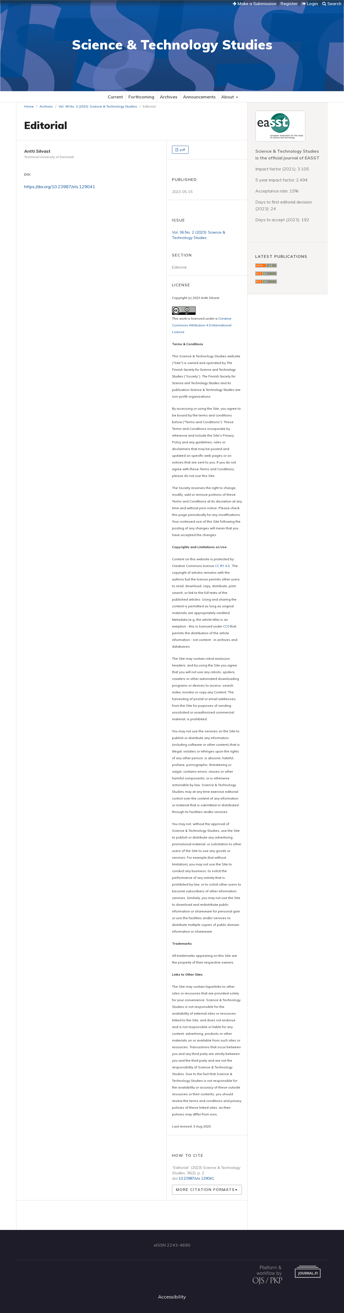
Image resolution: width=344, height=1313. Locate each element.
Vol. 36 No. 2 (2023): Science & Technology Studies (98, 106)
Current (115, 96)
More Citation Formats (205, 1189)
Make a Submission (254, 3)
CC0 (226, 626)
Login (310, 3)
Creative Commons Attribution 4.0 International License (201, 325)
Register (289, 3)
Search (331, 3)
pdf (182, 150)
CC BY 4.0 (222, 566)
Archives (168, 96)
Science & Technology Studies (172, 44)
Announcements (199, 96)
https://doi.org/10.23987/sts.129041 (59, 186)
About (228, 96)
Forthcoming (141, 96)
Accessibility (172, 1297)
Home (29, 106)
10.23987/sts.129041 (196, 1178)
